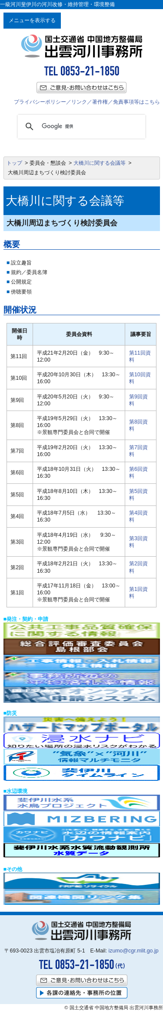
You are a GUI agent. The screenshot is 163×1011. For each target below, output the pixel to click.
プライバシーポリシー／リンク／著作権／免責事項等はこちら (87, 102)
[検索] (80, 126)
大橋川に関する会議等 (99, 163)
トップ (14, 163)
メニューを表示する (32, 20)
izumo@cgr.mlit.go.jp (133, 951)
